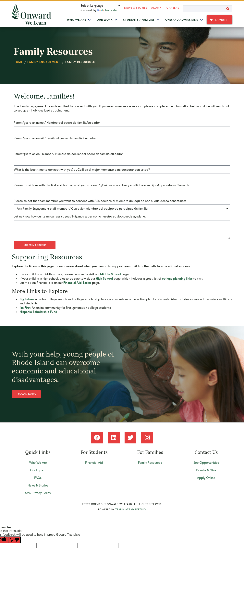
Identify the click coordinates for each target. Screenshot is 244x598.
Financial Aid (94, 463)
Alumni (157, 8)
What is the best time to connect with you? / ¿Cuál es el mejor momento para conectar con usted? (82, 170)
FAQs (38, 478)
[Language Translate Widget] (100, 5)
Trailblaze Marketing (130, 509)
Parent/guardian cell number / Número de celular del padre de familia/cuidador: (68, 154)
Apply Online (206, 478)
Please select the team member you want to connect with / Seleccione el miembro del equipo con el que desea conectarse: (100, 201)
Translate (107, 10)
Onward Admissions (184, 20)
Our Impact (38, 470)
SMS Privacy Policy (38, 493)
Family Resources (150, 463)
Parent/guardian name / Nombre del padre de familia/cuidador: (57, 123)
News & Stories (135, 8)
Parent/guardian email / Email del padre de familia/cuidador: (55, 138)
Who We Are (79, 20)
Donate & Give (206, 470)
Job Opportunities (206, 463)
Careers (172, 8)
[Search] (228, 9)
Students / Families (141, 20)
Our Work (107, 20)
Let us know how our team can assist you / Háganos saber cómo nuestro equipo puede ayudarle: (80, 216)
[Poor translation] (14, 539)
